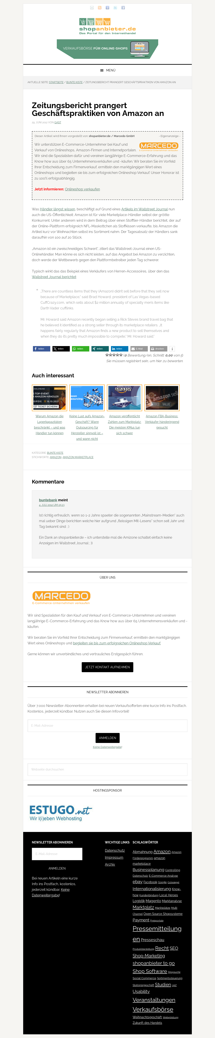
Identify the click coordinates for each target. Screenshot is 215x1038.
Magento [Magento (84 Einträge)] (153, 901)
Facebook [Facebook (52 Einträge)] (150, 882)
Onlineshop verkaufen (82, 189)
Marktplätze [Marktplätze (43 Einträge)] (162, 907)
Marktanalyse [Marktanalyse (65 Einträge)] (172, 901)
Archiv (110, 864)
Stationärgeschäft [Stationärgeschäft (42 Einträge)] (143, 985)
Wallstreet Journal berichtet (54, 277)
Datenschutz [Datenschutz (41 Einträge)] (140, 875)
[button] (41, 349)
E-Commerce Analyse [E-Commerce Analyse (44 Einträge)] (163, 875)
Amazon (55, 457)
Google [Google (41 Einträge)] (162, 882)
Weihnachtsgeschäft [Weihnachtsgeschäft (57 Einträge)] (147, 1017)
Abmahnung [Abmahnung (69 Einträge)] (143, 852)
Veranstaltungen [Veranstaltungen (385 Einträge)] (154, 999)
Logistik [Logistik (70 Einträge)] (139, 901)
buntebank (48, 500)
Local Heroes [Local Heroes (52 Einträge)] (168, 895)
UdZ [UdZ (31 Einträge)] (174, 985)
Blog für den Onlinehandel (107, 26)
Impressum (114, 857)
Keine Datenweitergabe (107, 747)
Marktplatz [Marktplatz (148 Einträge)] (143, 907)
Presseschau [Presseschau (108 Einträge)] (152, 939)
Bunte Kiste (55, 452)
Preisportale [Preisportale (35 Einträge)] (156, 920)
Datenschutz (115, 850)
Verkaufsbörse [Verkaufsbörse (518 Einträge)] (153, 1009)
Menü (111, 70)
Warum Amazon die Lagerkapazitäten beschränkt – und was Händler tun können (49, 410)
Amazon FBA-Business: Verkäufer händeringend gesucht (162, 407)
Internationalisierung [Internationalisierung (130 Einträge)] (152, 888)
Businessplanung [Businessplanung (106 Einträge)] (148, 869)
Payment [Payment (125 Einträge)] (141, 920)
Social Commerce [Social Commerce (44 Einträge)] (144, 978)
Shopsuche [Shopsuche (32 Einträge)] (174, 972)
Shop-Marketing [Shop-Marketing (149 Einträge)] (149, 955)
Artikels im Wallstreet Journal (144, 209)
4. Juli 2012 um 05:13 (51, 505)
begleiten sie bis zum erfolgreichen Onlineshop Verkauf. (117, 643)
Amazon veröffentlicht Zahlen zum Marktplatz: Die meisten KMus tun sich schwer (124, 410)
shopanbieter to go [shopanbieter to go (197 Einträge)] (154, 963)
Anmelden (107, 738)
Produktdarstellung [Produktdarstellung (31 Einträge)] (143, 949)
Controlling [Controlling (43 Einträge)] (172, 870)
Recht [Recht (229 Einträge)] (162, 948)
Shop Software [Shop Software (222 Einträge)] (150, 971)
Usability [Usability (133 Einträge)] (141, 991)
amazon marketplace (78, 457)
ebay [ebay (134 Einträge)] (138, 881)
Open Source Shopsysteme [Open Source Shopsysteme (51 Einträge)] (162, 914)
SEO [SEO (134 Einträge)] (174, 948)
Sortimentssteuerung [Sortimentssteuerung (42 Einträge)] (169, 978)
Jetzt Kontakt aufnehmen (107, 667)
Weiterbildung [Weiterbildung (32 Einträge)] (170, 1017)
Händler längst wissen (57, 209)
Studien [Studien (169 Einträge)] (163, 984)
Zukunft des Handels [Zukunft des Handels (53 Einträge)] (147, 1023)
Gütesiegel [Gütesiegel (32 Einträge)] (173, 882)
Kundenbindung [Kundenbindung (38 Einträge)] (148, 895)
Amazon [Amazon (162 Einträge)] (162, 851)
